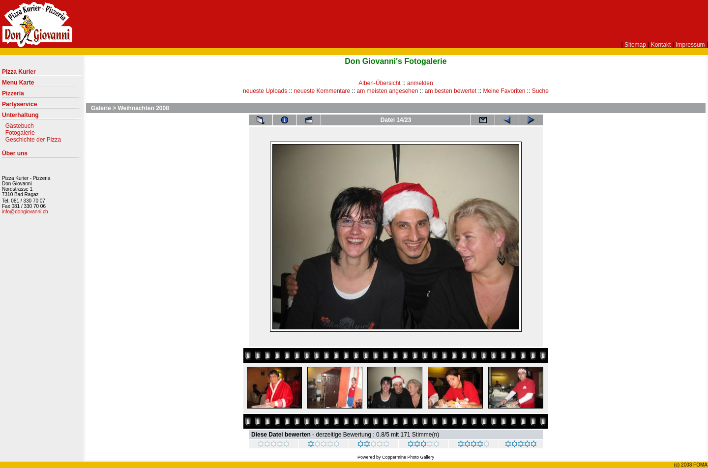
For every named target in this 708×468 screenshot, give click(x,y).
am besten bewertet (450, 91)
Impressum (690, 44)
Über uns (42, 155)
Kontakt (661, 44)
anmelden (420, 83)
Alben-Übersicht (379, 83)
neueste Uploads (265, 91)
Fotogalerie (20, 132)
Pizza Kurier (42, 73)
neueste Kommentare (322, 91)
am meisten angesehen (387, 91)
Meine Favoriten (504, 91)
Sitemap (635, 44)
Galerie (101, 108)
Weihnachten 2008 (143, 108)
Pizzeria (42, 95)
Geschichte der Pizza (33, 139)
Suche (540, 91)
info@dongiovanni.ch (25, 211)
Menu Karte (42, 84)
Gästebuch (19, 125)
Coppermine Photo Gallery (408, 457)
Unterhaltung (42, 117)
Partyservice (42, 106)
